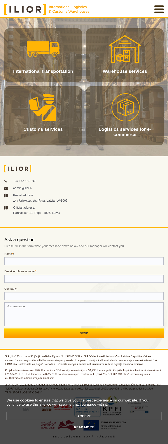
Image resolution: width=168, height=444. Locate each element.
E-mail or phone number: (20, 271)
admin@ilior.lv (22, 188)
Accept (84, 416)
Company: (10, 288)
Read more (84, 427)
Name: (9, 253)
